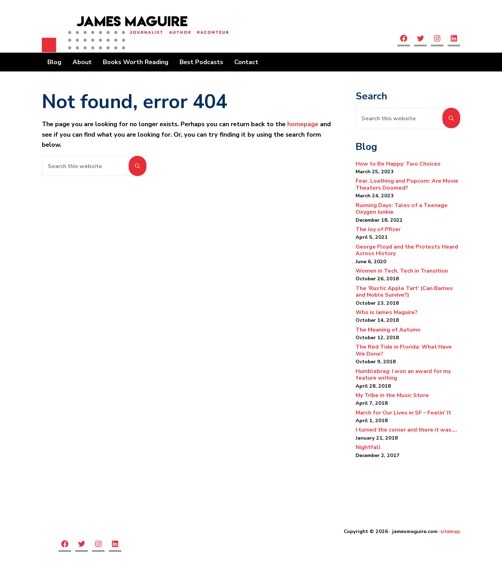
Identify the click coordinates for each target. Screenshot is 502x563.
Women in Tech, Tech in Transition (402, 271)
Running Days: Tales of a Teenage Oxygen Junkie (402, 208)
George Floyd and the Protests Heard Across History (407, 250)
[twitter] (420, 39)
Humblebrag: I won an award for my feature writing (403, 374)
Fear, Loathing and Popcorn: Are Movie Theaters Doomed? (407, 184)
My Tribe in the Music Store (392, 395)
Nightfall (369, 447)
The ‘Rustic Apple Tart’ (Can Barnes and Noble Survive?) (404, 291)
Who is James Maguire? (387, 312)
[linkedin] (454, 39)
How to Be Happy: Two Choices (398, 164)
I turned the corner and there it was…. (406, 430)
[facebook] (403, 39)
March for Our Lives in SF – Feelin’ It (403, 413)
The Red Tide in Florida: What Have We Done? (404, 350)
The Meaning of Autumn (388, 330)
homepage (302, 124)
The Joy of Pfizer (378, 229)
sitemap (450, 531)
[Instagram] (437, 39)
